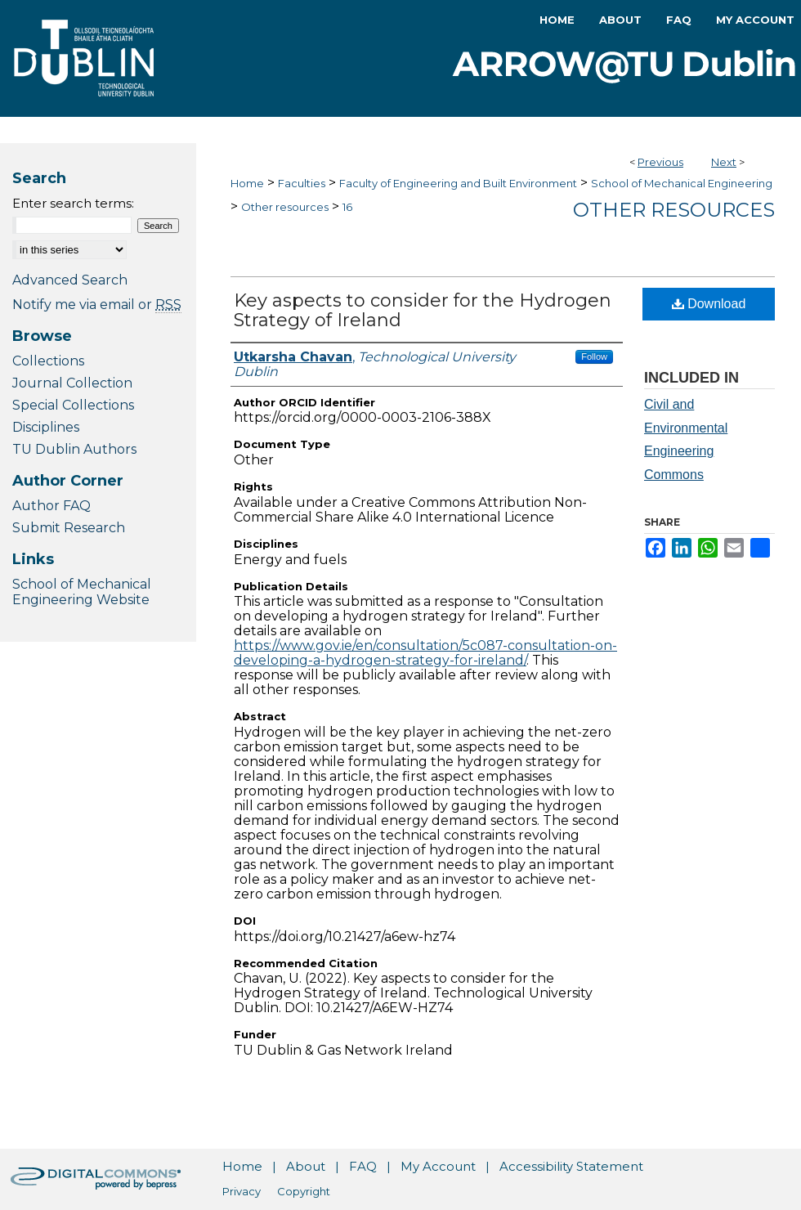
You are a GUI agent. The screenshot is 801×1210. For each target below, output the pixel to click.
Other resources (285, 206)
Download (709, 304)
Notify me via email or (96, 304)
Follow (594, 356)
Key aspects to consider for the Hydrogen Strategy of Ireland (422, 310)
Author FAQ (51, 505)
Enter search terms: (73, 203)
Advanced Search (70, 280)
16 (347, 206)
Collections (48, 361)
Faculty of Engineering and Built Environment (458, 183)
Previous (660, 161)
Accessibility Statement (571, 1166)
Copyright (303, 1191)
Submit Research (68, 528)
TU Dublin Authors (74, 449)
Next (723, 161)
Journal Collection (72, 383)
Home (247, 183)
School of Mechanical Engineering (681, 183)
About (305, 1166)
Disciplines (45, 427)
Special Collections (73, 405)
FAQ (363, 1166)
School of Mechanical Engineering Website (81, 591)
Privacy (241, 1191)
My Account (438, 1166)
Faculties (301, 183)
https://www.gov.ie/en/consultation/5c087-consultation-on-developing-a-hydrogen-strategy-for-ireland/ (425, 653)
